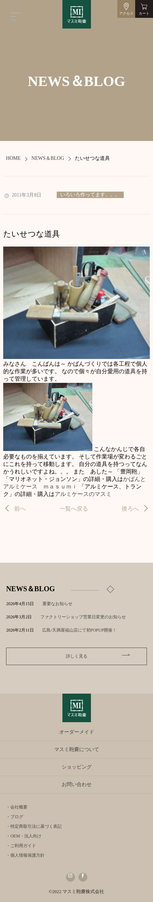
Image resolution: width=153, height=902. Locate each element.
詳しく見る (76, 656)
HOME (13, 158)
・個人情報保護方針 (25, 855)
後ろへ (130, 509)
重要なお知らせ (57, 603)
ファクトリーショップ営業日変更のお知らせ (83, 616)
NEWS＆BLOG (47, 158)
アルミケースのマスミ (83, 494)
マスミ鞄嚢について (76, 749)
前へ (20, 509)
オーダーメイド (76, 732)
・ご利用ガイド (21, 845)
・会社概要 (16, 807)
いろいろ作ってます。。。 (90, 194)
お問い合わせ (77, 784)
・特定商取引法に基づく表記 (34, 826)
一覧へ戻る (74, 509)
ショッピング (77, 767)
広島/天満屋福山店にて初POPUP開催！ (83, 630)
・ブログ (14, 816)
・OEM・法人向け (23, 835)
